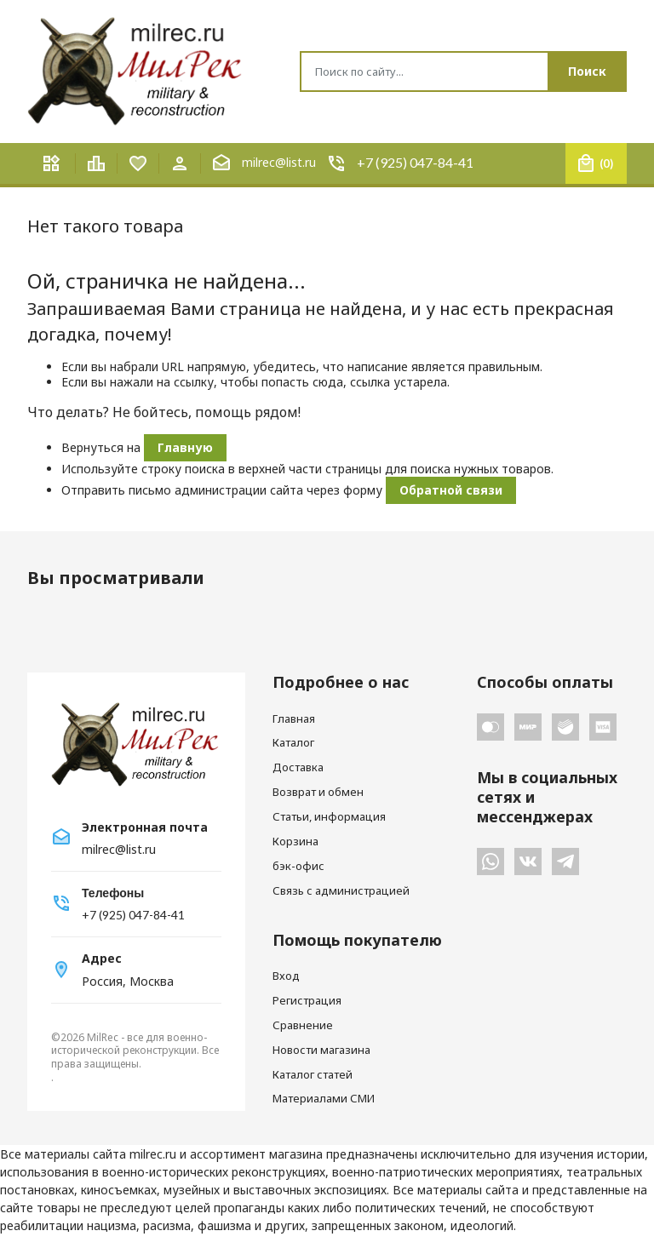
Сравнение (302, 1025)
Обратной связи (450, 490)
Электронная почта (145, 827)
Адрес (102, 958)
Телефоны (113, 892)
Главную (185, 447)
